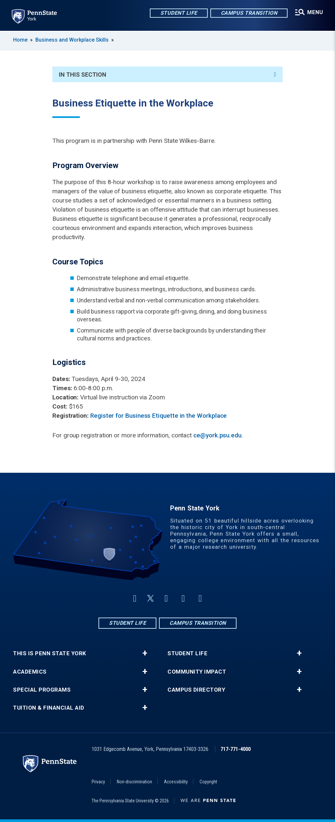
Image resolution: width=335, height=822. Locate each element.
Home (20, 40)
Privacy (98, 781)
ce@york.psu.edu (217, 435)
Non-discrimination (134, 781)
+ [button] (144, 653)
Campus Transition (249, 13)
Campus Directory (196, 690)
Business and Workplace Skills (72, 40)
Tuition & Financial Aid (48, 708)
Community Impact (197, 672)
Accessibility (176, 781)
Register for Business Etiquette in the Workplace (158, 415)
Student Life (178, 13)
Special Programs (42, 690)
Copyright (208, 781)
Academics (30, 672)
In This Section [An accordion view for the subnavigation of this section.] (167, 74)
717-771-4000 (235, 749)
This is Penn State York (49, 653)
